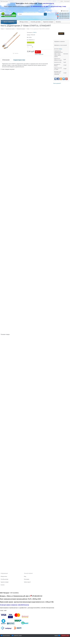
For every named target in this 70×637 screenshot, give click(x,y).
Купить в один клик (39, 54)
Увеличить (16, 53)
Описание (6, 60)
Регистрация (66, 1)
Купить (38, 51)
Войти (62, 1)
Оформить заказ (65, 635)
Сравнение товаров (18, 635)
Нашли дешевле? (57, 83)
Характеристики (19, 60)
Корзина (56, 635)
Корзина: (65, 10)
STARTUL (35, 32)
